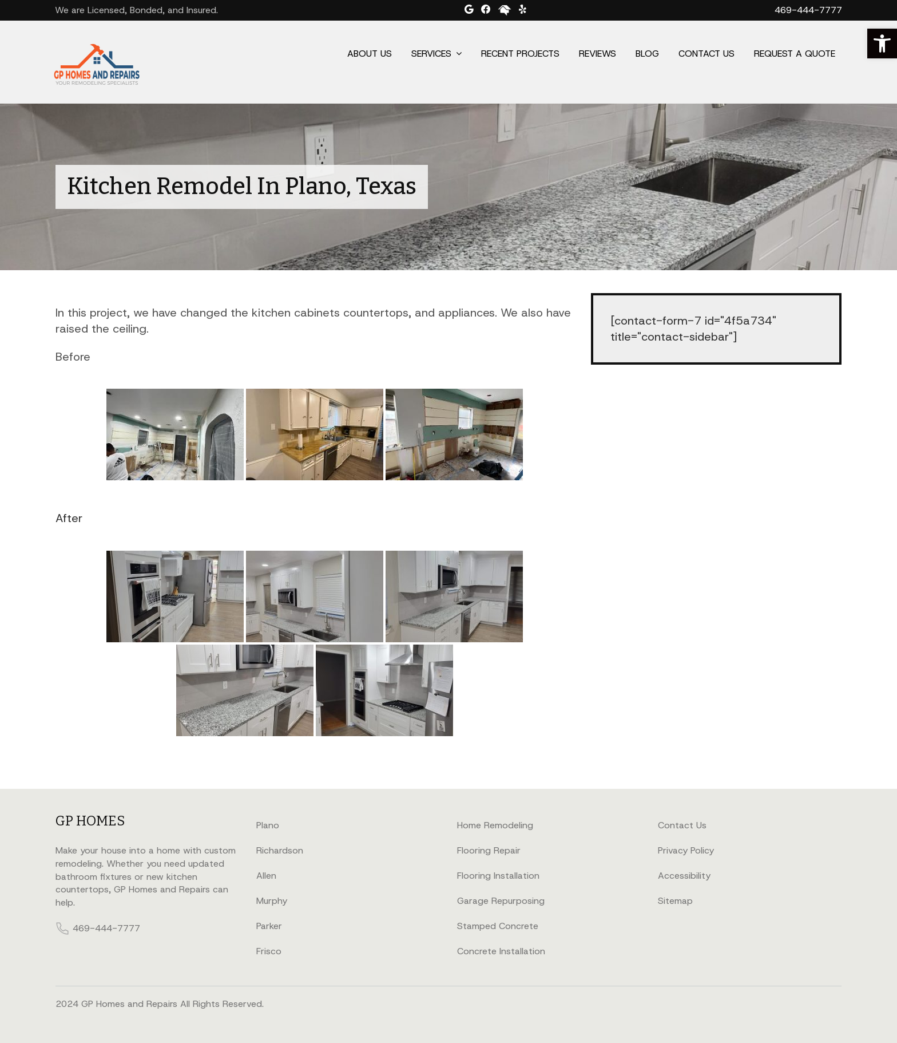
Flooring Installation (498, 876)
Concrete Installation (501, 951)
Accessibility (684, 876)
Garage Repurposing (501, 901)
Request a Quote (794, 54)
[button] (882, 43)
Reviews (597, 54)
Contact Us (706, 54)
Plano (267, 825)
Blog (647, 54)
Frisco (268, 951)
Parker (269, 926)
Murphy (271, 901)
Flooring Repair (489, 850)
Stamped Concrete (497, 926)
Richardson (279, 850)
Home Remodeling (495, 825)
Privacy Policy (686, 850)
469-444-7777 (808, 10)
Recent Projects (520, 54)
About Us (369, 54)
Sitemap (675, 901)
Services (431, 54)
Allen (266, 876)
